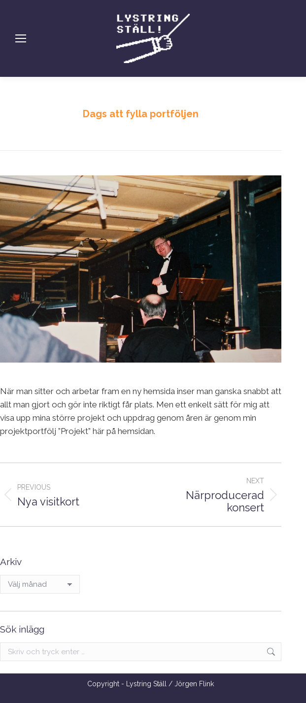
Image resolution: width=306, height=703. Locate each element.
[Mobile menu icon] (21, 38)
